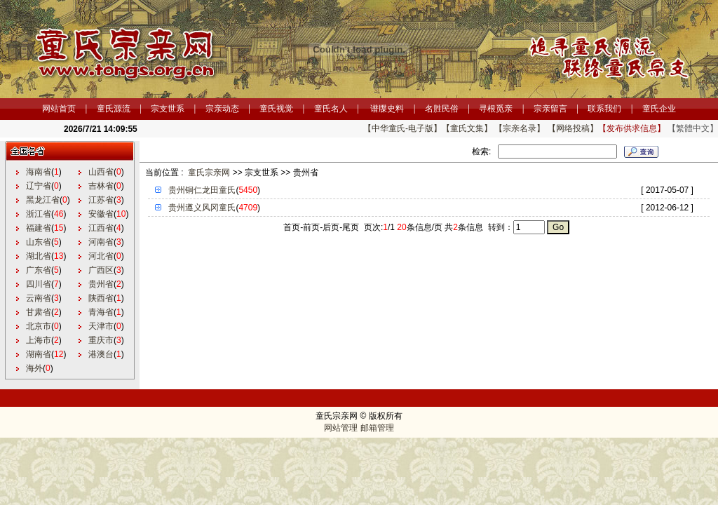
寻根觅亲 (496, 109)
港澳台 (101, 354)
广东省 (38, 270)
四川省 (38, 284)
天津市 (101, 326)
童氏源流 (113, 109)
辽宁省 (38, 186)
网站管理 (341, 428)
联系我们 (604, 109)
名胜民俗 (442, 109)
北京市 (38, 326)
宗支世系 (167, 109)
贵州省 (101, 284)
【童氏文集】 (467, 128)
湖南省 (38, 354)
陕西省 (101, 298)
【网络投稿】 (573, 128)
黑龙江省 (43, 200)
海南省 (38, 172)
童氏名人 (331, 109)
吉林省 (101, 186)
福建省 (38, 228)
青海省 (101, 312)
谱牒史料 (387, 109)
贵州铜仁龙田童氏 (202, 190)
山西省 (101, 172)
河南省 (101, 242)
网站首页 (59, 109)
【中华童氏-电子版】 (402, 128)
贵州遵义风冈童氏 (202, 208)
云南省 (38, 298)
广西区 (101, 270)
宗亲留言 (550, 109)
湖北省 (38, 256)
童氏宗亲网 (209, 172)
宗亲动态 (222, 109)
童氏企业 (659, 109)
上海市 (38, 340)
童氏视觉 (276, 109)
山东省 (38, 242)
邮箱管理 (377, 428)
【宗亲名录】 (519, 128)
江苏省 (101, 200)
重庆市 (101, 340)
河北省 (101, 256)
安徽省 (101, 214)
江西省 (101, 228)
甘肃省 (38, 312)
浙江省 (38, 214)
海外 (34, 368)
